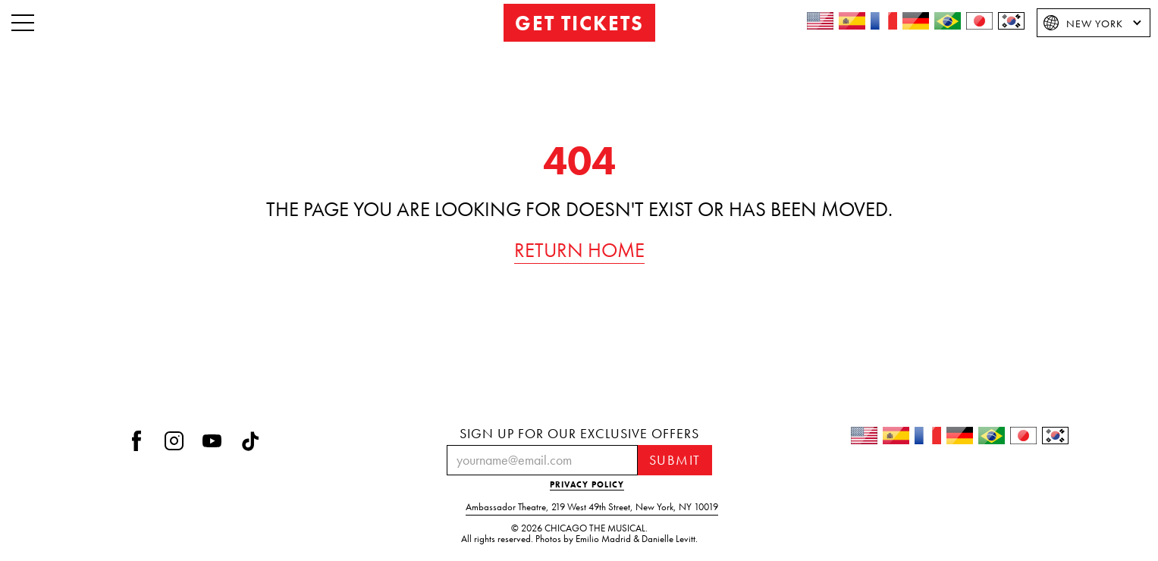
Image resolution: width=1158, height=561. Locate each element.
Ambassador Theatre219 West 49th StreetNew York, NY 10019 (592, 507)
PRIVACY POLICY (587, 484)
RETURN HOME (579, 250)
